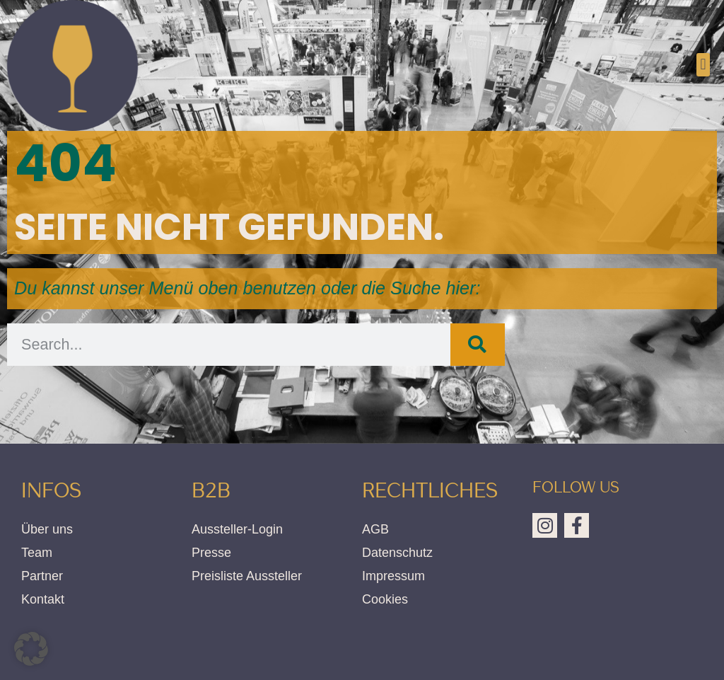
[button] (703, 64)
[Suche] (477, 344)
